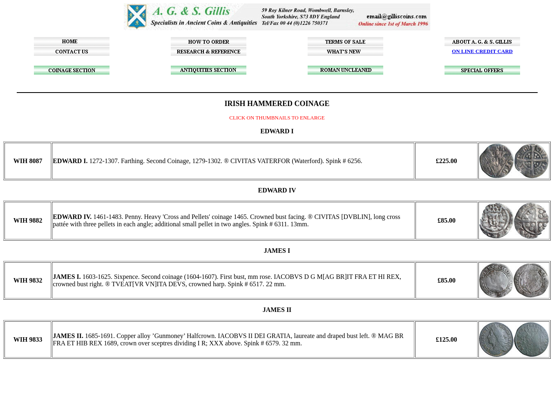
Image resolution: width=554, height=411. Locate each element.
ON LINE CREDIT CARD (482, 51)
